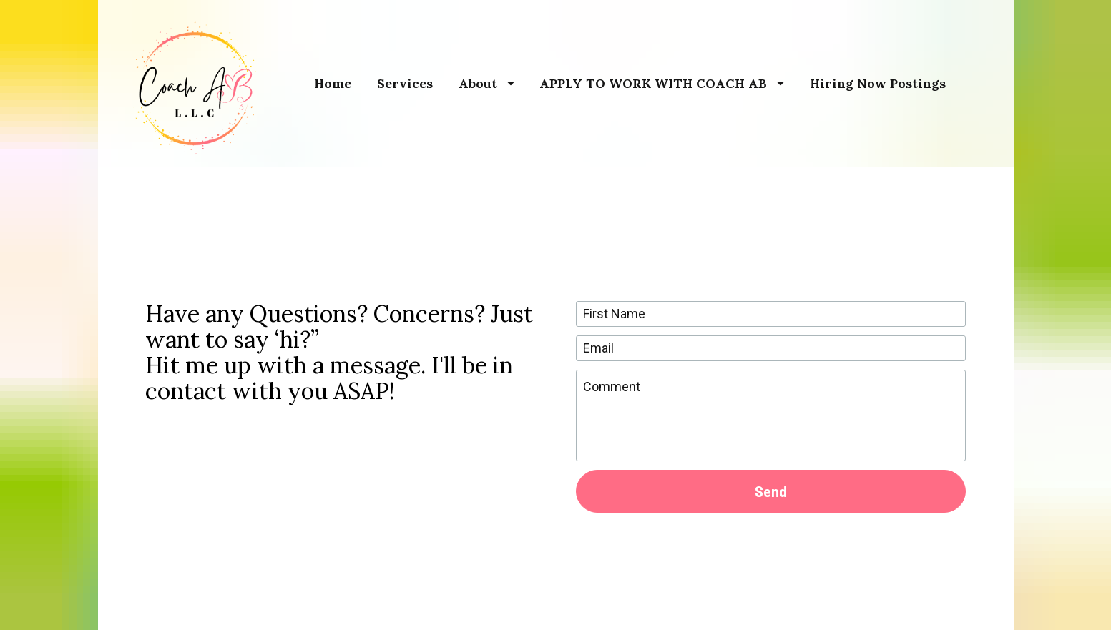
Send (771, 484)
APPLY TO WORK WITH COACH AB (661, 83)
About (486, 83)
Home (332, 83)
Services (405, 83)
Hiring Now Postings (878, 83)
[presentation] (770, 544)
